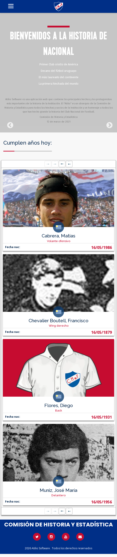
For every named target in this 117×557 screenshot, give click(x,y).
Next (108, 124)
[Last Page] (69, 164)
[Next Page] (62, 164)
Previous (9, 124)
